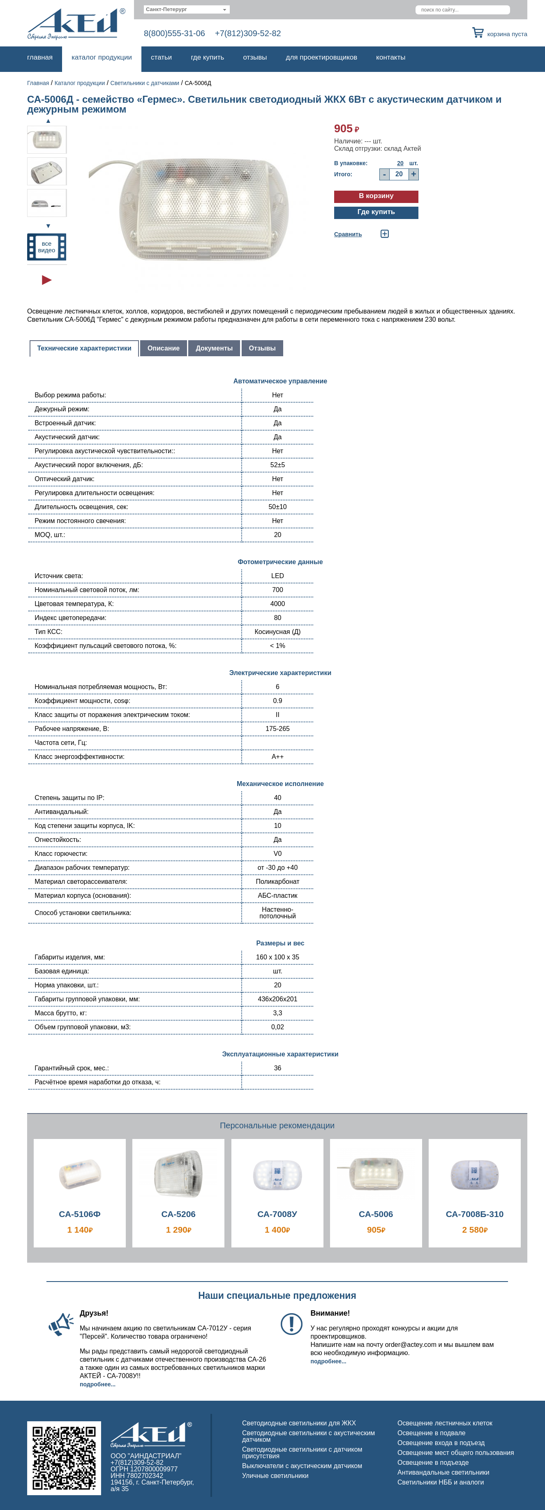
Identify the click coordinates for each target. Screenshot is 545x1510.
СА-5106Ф (79, 1214)
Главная (40, 57)
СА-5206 (178, 1214)
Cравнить (348, 234)
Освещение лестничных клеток (444, 1423)
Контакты (390, 57)
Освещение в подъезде (433, 1462)
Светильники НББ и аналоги (440, 1482)
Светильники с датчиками (145, 83)
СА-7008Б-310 (475, 1214)
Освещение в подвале (431, 1432)
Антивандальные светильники (443, 1472)
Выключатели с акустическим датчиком (302, 1465)
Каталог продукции (102, 57)
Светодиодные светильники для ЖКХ (299, 1423)
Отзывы (255, 57)
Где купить (207, 57)
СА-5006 (376, 1214)
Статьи (161, 57)
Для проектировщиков (322, 57)
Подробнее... (97, 1384)
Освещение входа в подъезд (441, 1442)
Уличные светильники (275, 1475)
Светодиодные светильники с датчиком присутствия (302, 1452)
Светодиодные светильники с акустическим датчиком (308, 1436)
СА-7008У (277, 1214)
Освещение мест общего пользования (455, 1452)
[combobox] (187, 9)
